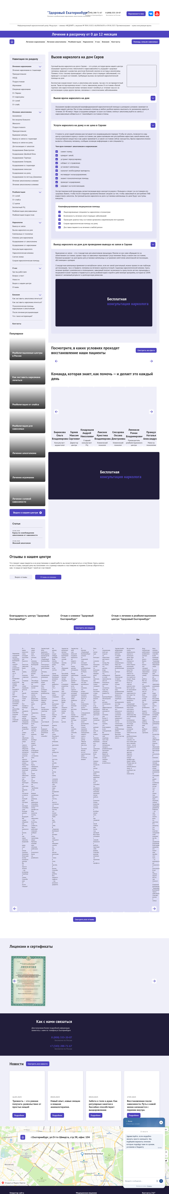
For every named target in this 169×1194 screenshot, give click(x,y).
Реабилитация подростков (23, 215)
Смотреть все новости (38, 1064)
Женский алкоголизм (21, 543)
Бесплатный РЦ (18, 207)
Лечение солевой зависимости (21, 500)
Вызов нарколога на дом (22, 230)
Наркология (88, 42)
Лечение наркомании (35, 42)
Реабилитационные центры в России (27, 354)
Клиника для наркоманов (22, 237)
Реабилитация (74, 42)
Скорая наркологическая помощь (25, 260)
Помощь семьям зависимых (145, 42)
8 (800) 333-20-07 (113, 12)
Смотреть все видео (84, 628)
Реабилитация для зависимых (22, 427)
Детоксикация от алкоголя (23, 146)
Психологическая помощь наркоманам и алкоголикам (23, 307)
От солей (16, 100)
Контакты (115, 42)
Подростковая (18, 81)
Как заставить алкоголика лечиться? (27, 298)
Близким (105, 42)
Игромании (16, 85)
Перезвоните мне (136, 14)
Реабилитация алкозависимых (24, 211)
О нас (97, 42)
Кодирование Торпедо (21, 158)
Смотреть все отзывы (84, 919)
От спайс (16, 104)
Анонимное (17, 116)
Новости (16, 279)
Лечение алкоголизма (56, 42)
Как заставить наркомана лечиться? (27, 302)
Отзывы (15, 287)
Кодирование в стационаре (23, 165)
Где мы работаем (19, 272)
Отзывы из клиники (48, 577)
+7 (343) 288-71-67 (94, 12)
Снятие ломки (18, 257)
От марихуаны (18, 97)
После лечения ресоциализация (25, 312)
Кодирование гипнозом (22, 169)
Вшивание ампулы (19, 135)
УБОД (14, 78)
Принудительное (19, 74)
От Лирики (16, 93)
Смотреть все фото (146, 350)
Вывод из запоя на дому (22, 142)
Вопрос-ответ (18, 275)
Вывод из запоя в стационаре (24, 138)
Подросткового (18, 127)
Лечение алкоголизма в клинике (25, 180)
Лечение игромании (23, 477)
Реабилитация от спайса (25, 404)
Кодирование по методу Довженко (27, 177)
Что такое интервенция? (22, 316)
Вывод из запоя (18, 226)
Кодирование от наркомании (24, 245)
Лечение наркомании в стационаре (26, 70)
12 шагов (16, 203)
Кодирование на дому (21, 173)
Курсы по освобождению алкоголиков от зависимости (25, 534)
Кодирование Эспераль (21, 161)
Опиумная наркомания (21, 89)
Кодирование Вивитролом (23, 150)
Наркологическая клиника (22, 253)
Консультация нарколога (22, 249)
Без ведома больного (21, 119)
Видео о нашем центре (21, 283)
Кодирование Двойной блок (24, 154)
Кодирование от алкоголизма (24, 241)
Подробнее (19, 1115)
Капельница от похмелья (22, 234)
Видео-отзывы (21, 577)
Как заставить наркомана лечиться (26, 379)
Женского (16, 123)
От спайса (16, 199)
